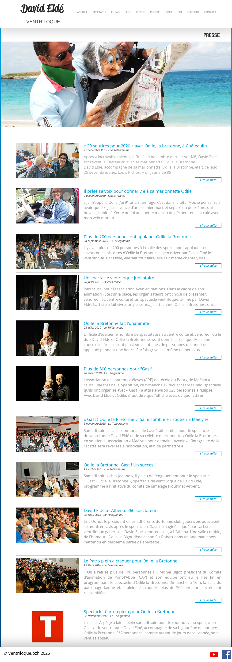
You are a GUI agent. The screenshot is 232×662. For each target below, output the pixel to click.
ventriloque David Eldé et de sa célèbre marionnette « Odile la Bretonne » (154, 435)
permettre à (173, 446)
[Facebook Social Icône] (226, 654)
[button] (208, 179)
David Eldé (42, 8)
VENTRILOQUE (43, 21)
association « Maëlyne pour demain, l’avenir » (148, 440)
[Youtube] (214, 654)
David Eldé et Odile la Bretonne (119, 339)
